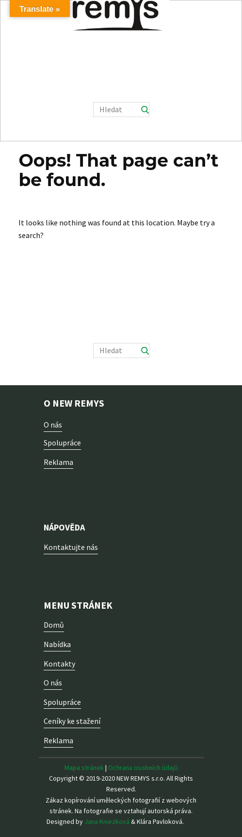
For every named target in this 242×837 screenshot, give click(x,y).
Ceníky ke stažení (72, 721)
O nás (53, 424)
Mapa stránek (84, 767)
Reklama (58, 462)
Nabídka (57, 644)
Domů (54, 625)
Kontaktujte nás (71, 547)
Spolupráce (62, 442)
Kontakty (59, 663)
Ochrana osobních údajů (143, 767)
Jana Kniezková (106, 821)
